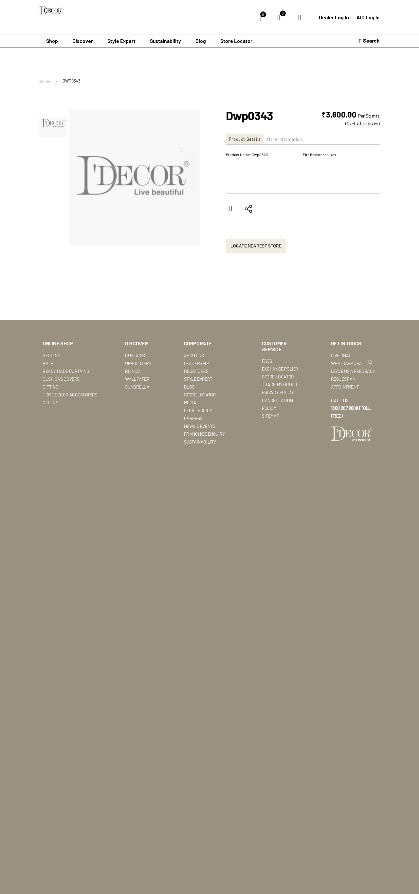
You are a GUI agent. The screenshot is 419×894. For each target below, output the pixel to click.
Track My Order (279, 384)
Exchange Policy (280, 369)
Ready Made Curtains (66, 371)
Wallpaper (137, 378)
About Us (194, 355)
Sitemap (270, 416)
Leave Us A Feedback (353, 371)
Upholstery (138, 363)
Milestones (196, 371)
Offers (50, 402)
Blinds (132, 371)
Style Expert (198, 378)
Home (44, 80)
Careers (193, 418)
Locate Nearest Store (256, 245)
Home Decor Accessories (70, 394)
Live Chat (341, 355)
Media (190, 402)
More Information (294, 138)
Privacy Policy (278, 392)
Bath (48, 363)
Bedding (51, 355)
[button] (53, 123)
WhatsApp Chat (351, 363)
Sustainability (200, 441)
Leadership (196, 363)
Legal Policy (198, 410)
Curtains (135, 355)
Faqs (267, 361)
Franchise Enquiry (204, 433)
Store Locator (236, 41)
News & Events (199, 426)
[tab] (248, 138)
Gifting (50, 386)
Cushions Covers (61, 378)
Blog (200, 41)
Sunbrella (137, 386)
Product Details (247, 138)
